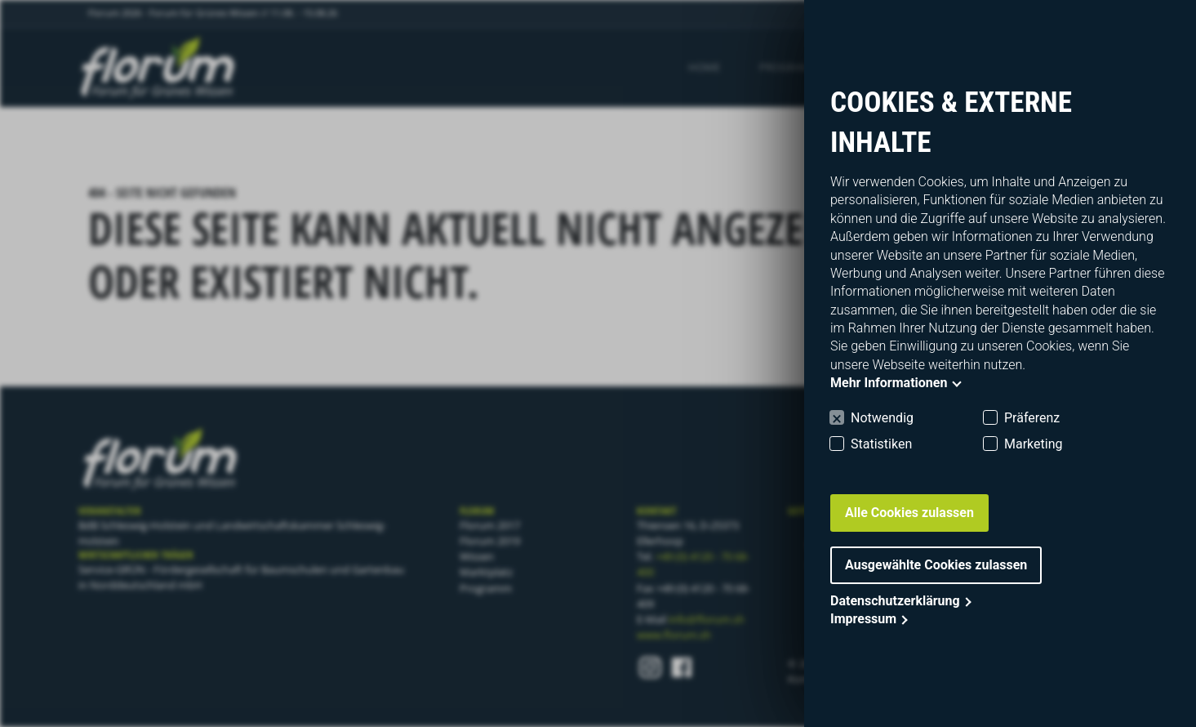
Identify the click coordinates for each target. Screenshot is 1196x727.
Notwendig (882, 418)
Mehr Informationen (888, 382)
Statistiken (881, 444)
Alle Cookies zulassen (909, 512)
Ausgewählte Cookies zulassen (936, 565)
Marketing (1033, 444)
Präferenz (1032, 418)
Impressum (863, 619)
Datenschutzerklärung (895, 601)
